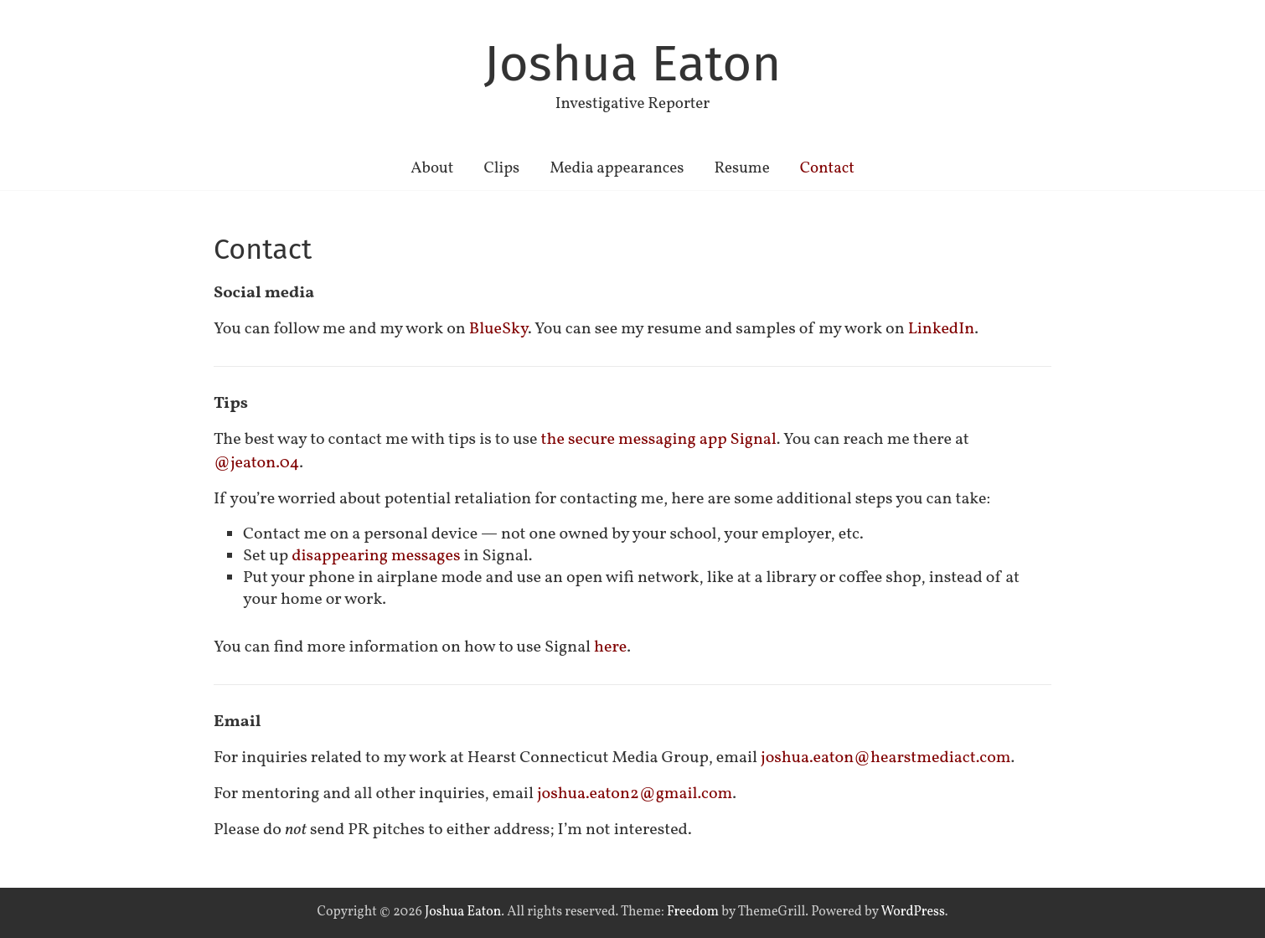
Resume (741, 168)
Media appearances (617, 168)
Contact (827, 168)
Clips (501, 168)
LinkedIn (941, 329)
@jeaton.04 (256, 463)
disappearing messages (376, 556)
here (610, 647)
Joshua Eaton (633, 64)
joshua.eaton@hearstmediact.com (886, 758)
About (431, 168)
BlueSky (498, 329)
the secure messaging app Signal (659, 439)
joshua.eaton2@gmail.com (634, 794)
